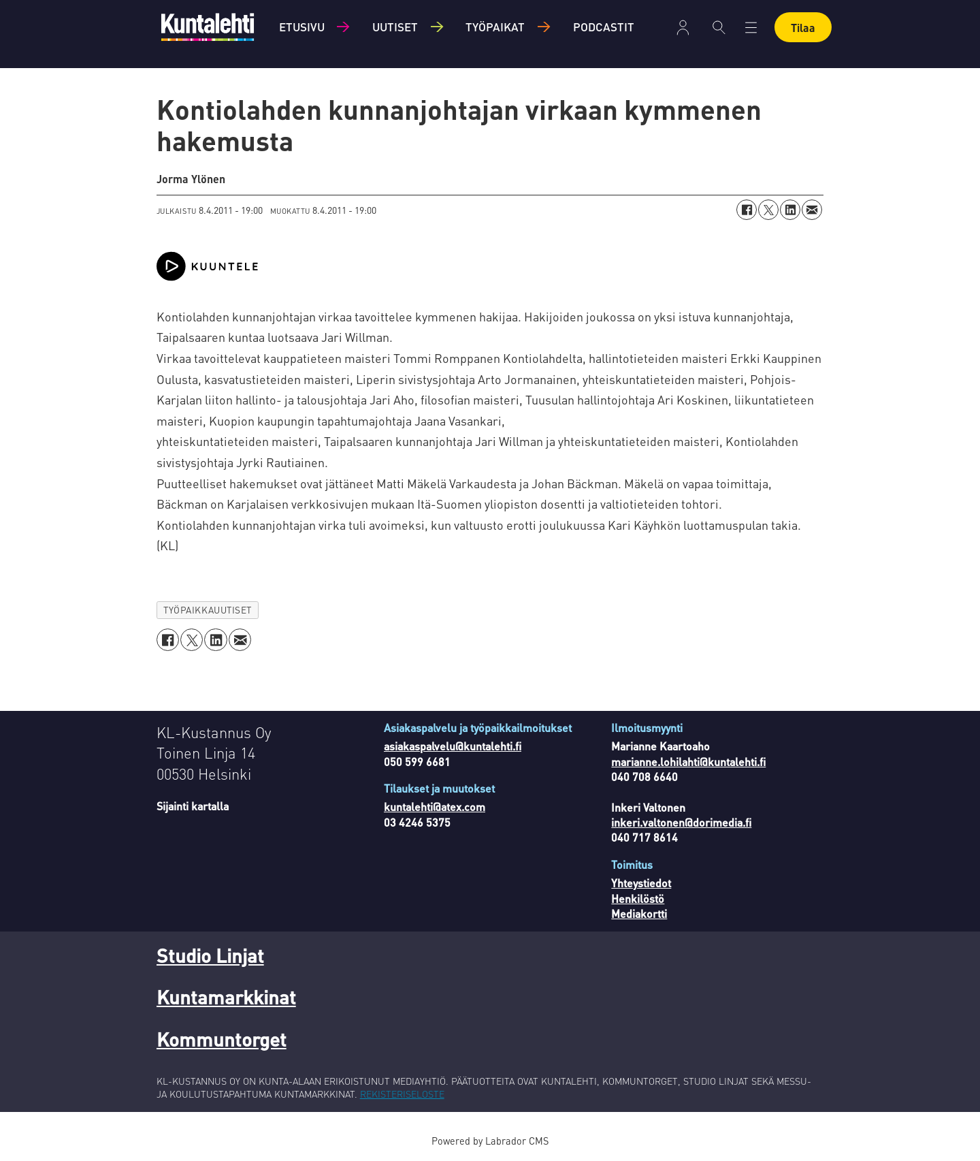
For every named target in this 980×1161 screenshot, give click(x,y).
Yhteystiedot (641, 883)
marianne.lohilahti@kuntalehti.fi (688, 761)
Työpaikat (495, 26)
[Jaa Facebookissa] (746, 210)
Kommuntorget (222, 1039)
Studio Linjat (210, 955)
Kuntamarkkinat (226, 997)
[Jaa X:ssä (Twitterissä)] (768, 210)
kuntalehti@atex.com (434, 806)
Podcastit (603, 26)
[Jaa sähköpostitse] (812, 210)
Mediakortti (639, 913)
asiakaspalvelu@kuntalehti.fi (452, 746)
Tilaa (803, 27)
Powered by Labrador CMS (490, 1140)
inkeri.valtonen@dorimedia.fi (681, 822)
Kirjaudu (683, 27)
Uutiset (395, 26)
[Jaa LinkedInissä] (790, 210)
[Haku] (719, 27)
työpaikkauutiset (207, 610)
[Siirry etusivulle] (207, 27)
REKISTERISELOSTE (402, 1093)
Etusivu (302, 26)
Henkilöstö (637, 898)
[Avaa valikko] (751, 27)
